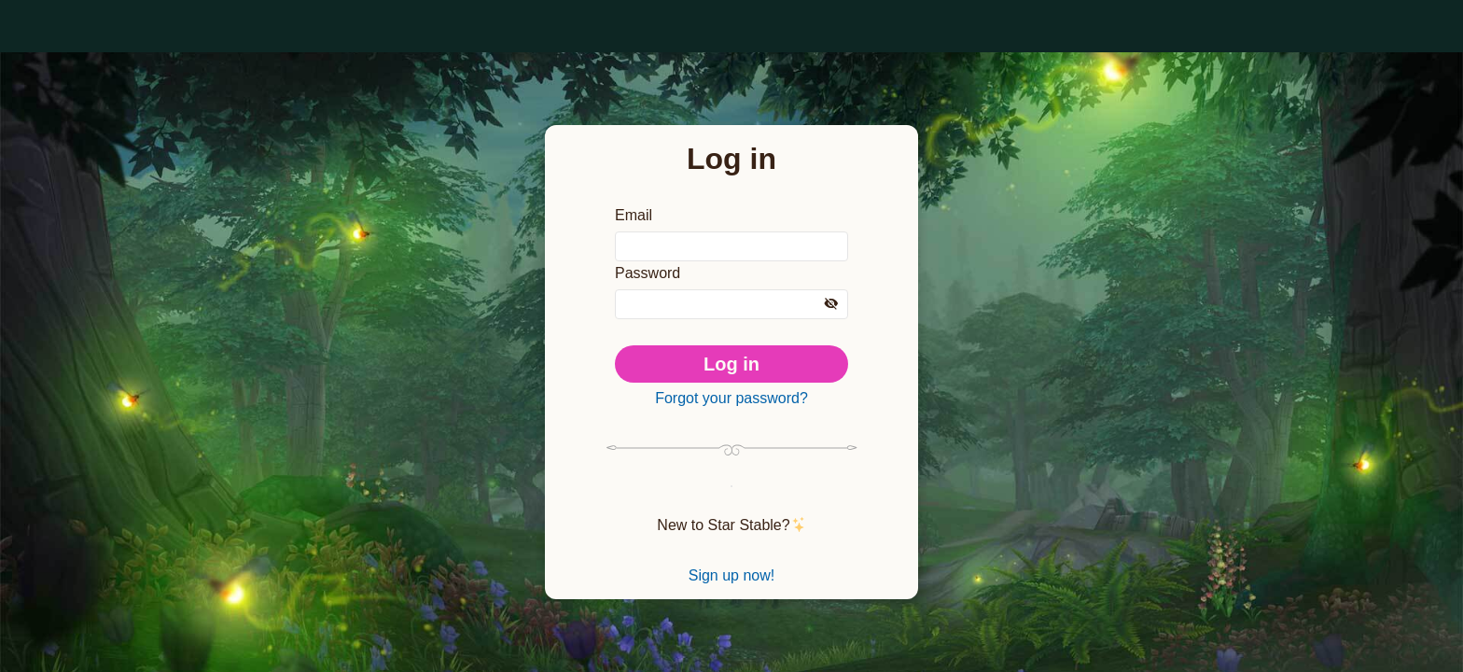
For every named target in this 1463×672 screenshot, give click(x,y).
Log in (732, 361)
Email (634, 208)
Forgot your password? (731, 398)
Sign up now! (731, 583)
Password (650, 269)
